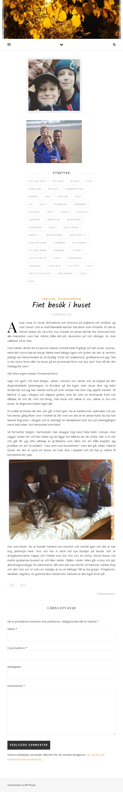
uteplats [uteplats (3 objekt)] (54, 265)
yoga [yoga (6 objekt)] (83, 273)
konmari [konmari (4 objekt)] (80, 204)
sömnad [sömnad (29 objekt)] (59, 250)
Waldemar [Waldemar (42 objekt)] (65, 273)
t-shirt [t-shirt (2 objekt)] (77, 250)
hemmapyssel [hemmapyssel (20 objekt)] (74, 188)
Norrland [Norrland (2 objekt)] (74, 219)
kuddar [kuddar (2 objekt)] (34, 211)
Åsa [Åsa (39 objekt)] (31, 281)
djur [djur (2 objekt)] (89, 181)
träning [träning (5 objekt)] (35, 265)
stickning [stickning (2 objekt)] (79, 242)
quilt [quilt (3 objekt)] (53, 227)
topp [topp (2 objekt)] (57, 258)
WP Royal (30, 785)
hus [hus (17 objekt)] (48, 196)
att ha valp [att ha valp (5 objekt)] (37, 181)
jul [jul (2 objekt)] (31, 204)
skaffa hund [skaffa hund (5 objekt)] (38, 242)
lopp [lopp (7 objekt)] (49, 211)
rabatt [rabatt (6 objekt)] (34, 235)
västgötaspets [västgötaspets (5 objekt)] (40, 273)
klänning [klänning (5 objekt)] (60, 204)
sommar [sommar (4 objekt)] (59, 242)
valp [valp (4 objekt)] (90, 265)
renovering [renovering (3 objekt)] (54, 235)
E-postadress (17, 648)
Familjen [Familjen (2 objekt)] (35, 188)
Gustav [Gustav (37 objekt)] (53, 188)
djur (12, 585)
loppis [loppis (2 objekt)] (64, 211)
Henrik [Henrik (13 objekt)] (33, 196)
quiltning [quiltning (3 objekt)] (71, 227)
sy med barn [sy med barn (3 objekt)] (37, 250)
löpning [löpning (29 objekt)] (35, 219)
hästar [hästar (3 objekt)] (62, 196)
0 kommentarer (106, 593)
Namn (12, 629)
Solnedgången (69, 299)
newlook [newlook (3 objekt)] (53, 219)
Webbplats (14, 667)
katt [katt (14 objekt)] (43, 204)
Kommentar (16, 686)
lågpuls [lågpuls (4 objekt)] (82, 211)
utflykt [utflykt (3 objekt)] (74, 265)
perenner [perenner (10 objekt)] (35, 227)
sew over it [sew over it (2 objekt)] (77, 235)
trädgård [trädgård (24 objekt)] (75, 258)
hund (22, 585)
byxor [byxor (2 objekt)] (75, 181)
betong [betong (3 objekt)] (58, 181)
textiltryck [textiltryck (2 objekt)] (38, 258)
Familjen (48, 299)
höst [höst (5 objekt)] (78, 196)
